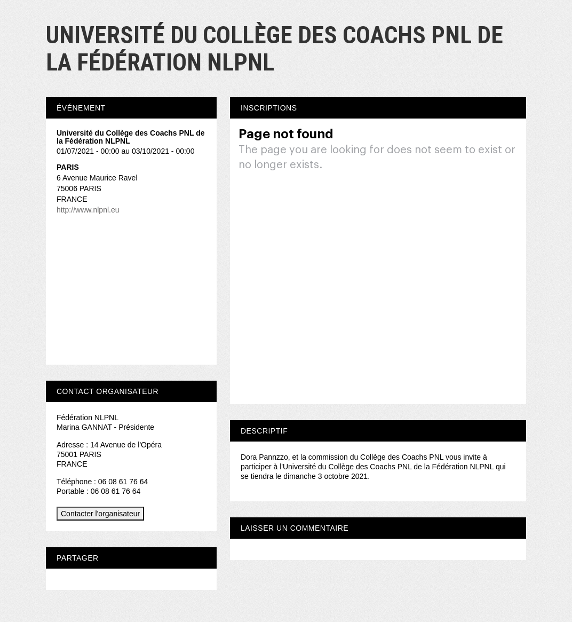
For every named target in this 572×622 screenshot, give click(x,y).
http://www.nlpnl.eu (88, 210)
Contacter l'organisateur (100, 513)
